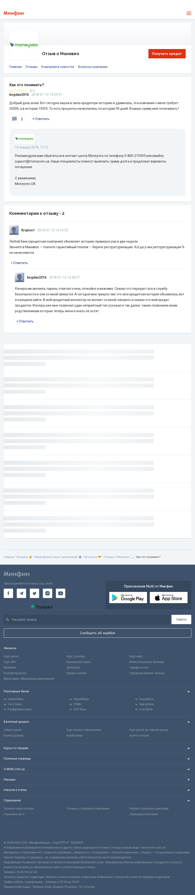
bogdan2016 (19, 94)
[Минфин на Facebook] (8, 593)
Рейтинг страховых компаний (148, 808)
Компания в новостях (57, 67)
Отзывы (31, 67)
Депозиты (73, 667)
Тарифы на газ (138, 667)
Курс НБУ (10, 662)
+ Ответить (40, 119)
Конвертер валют (15, 673)
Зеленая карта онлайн (19, 808)
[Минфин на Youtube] (60, 593)
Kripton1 (28, 230)
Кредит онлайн (77, 673)
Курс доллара (76, 656)
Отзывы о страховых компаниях (88, 808)
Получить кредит (167, 54)
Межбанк (10, 667)
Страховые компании (143, 814)
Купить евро (75, 735)
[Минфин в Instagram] (47, 593)
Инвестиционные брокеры (146, 662)
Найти (181, 619)
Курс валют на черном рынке (148, 730)
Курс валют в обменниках (84, 730)
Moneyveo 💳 (92, 557)
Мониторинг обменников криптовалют (29, 678)
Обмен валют (13, 730)
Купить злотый (139, 735)
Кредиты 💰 (24, 557)
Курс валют (11, 656)
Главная (15, 67)
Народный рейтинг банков (146, 673)
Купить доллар (13, 735)
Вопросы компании (92, 67)
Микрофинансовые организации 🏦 (58, 557)
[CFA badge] (14, 831)
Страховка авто (14, 814)
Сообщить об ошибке (97, 633)
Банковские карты (79, 662)
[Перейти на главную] (14, 13)
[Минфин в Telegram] (21, 593)
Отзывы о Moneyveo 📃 (119, 557)
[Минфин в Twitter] (34, 593)
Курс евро (136, 656)
